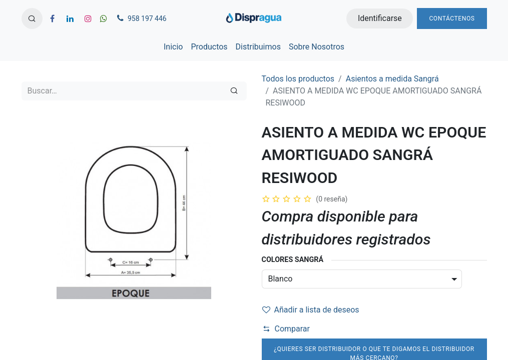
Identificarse (380, 18)
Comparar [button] (286, 329)
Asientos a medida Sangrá (392, 79)
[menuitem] (173, 47)
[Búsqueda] (234, 91)
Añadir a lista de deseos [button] (310, 309)
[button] (32, 18)
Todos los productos (298, 79)
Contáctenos (451, 18)
